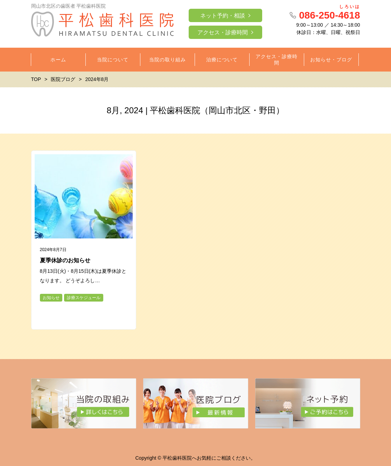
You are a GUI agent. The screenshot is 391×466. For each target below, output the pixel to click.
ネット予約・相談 (222, 16)
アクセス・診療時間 (222, 32)
